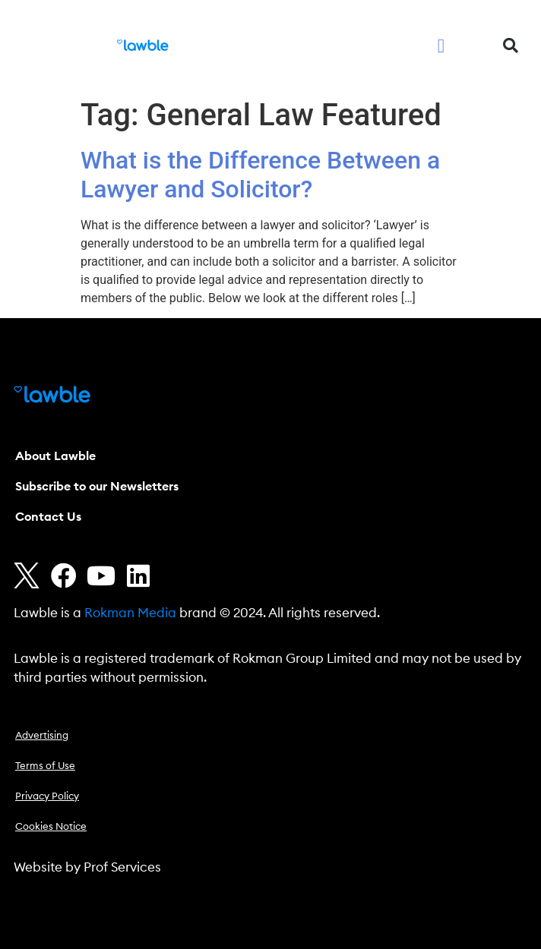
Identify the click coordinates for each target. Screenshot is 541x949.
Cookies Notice (51, 827)
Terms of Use (45, 766)
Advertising (41, 736)
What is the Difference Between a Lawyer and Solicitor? (260, 174)
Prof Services (122, 867)
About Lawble (55, 456)
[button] (441, 45)
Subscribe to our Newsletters (97, 487)
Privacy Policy (47, 797)
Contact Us (48, 517)
